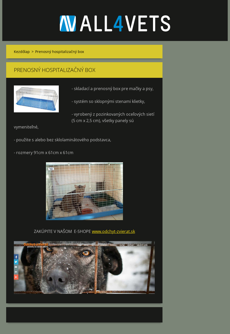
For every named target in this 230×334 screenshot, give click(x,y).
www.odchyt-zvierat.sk (113, 231)
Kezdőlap (22, 51)
